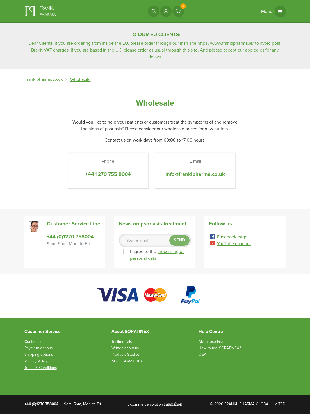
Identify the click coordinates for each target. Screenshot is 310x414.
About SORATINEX (127, 361)
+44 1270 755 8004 (108, 174)
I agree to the (156, 255)
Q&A (202, 354)
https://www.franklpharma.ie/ (225, 43)
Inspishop (173, 404)
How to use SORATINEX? (220, 348)
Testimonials (121, 341)
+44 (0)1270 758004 (70, 237)
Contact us (33, 341)
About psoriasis (211, 341)
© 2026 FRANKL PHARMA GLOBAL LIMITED (248, 404)
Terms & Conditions (40, 367)
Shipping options (38, 354)
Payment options (38, 348)
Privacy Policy (36, 361)
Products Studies (125, 354)
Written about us (125, 348)
